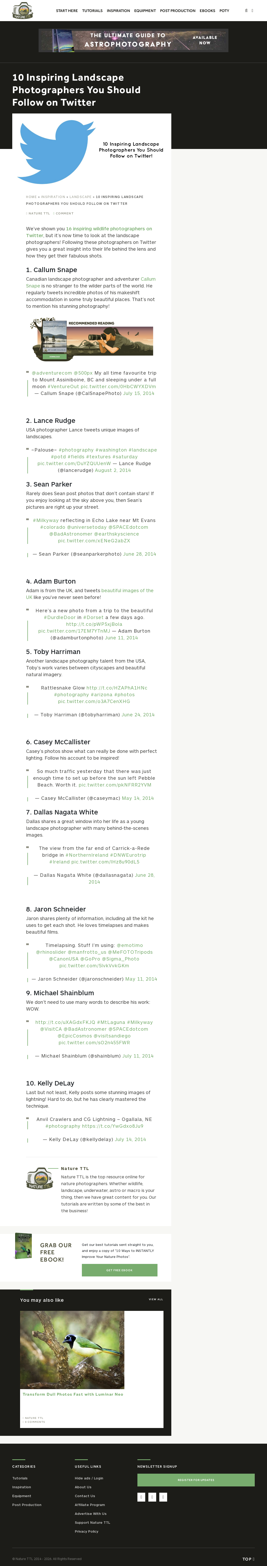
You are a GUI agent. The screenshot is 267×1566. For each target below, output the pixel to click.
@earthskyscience (116, 534)
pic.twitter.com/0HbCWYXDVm (118, 386)
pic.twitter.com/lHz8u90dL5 (105, 862)
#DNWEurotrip (128, 855)
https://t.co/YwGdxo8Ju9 (112, 1126)
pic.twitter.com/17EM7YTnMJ (74, 631)
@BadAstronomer (71, 534)
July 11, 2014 (138, 1056)
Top (248, 1559)
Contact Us (85, 1496)
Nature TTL (39, 213)
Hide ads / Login (89, 1478)
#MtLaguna (111, 1022)
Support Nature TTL (92, 1522)
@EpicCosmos (75, 1036)
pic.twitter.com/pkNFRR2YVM (115, 785)
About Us (83, 1487)
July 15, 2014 (138, 393)
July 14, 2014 (130, 1139)
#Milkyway (46, 520)
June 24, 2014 (138, 714)
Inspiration (53, 197)
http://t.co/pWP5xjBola (94, 624)
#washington (111, 450)
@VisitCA (51, 1029)
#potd (58, 456)
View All (156, 1299)
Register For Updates (196, 1479)
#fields (76, 456)
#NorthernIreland (86, 855)
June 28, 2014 (139, 554)
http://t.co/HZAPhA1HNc (117, 688)
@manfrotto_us (87, 952)
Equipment (21, 1496)
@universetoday (87, 527)
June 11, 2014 (121, 637)
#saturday (125, 456)
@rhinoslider (51, 952)
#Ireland (59, 862)
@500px (83, 373)
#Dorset (93, 617)
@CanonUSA (64, 959)
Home (31, 197)
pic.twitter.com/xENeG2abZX (94, 540)
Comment (65, 213)
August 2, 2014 (113, 470)
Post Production (26, 1505)
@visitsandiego (112, 1036)
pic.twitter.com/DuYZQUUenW (74, 463)
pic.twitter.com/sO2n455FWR (94, 1042)
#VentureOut (63, 386)
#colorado (52, 527)
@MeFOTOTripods (130, 952)
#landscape (143, 450)
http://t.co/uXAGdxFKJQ (65, 1022)
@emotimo (130, 945)
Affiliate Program (90, 1505)
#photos (124, 694)
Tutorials (20, 1478)
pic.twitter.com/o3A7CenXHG (94, 701)
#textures (98, 456)
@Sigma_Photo (120, 959)
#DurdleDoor (60, 617)
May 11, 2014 (141, 979)
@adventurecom (52, 373)
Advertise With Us (91, 1513)
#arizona (102, 694)
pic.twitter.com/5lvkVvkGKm (94, 965)
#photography (76, 450)
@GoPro (90, 959)
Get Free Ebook (119, 1270)
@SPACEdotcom (128, 527)
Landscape (81, 197)
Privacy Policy (86, 1531)
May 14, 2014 (138, 798)
